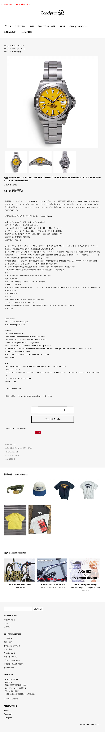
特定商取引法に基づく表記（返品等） (20, 448)
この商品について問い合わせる (15, 428)
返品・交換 (8, 649)
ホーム (6, 46)
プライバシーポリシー (12, 660)
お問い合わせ (9, 667)
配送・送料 (8, 642)
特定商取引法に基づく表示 (13, 664)
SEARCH (38, 609)
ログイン (7, 623)
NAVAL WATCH (18, 46)
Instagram (8, 717)
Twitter (7, 710)
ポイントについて (10, 657)
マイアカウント (9, 620)
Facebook (8, 714)
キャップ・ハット (18, 49)
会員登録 (7, 627)
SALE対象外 (16, 52)
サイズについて (12, 444)
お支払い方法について (12, 646)
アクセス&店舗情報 (11, 698)
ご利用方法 (8, 638)
